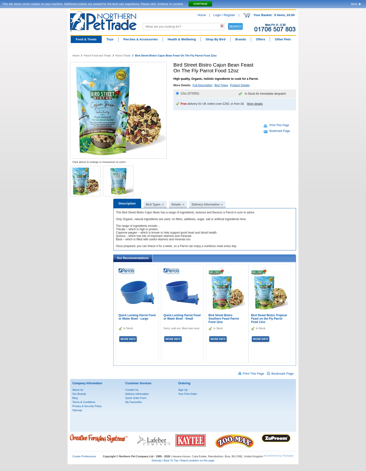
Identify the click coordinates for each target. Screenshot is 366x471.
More (354, 4)
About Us (77, 389)
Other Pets (283, 39)
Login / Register (224, 15)
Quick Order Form (135, 398)
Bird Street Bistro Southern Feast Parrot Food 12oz (223, 319)
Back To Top (171, 460)
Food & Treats (86, 39)
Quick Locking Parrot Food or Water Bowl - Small (182, 317)
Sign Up (183, 389)
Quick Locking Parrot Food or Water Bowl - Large (137, 317)
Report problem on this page (197, 460)
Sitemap (77, 410)
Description (127, 203)
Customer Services (138, 383)
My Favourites (133, 402)
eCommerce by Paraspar (279, 455)
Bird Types (221, 85)
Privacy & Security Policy (87, 406)
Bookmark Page (280, 131)
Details (176, 204)
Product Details (240, 85)
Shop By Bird (215, 39)
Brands (240, 39)
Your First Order (187, 393)
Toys (109, 39)
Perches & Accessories (140, 39)
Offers (260, 39)
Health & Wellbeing (182, 39)
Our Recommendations (133, 258)
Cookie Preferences (84, 456)
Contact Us (131, 389)
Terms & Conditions (83, 402)
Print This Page (279, 125)
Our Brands (79, 393)
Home (202, 15)
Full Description (203, 85)
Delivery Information (206, 204)
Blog (75, 398)
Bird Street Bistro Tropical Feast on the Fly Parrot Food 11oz (269, 319)
